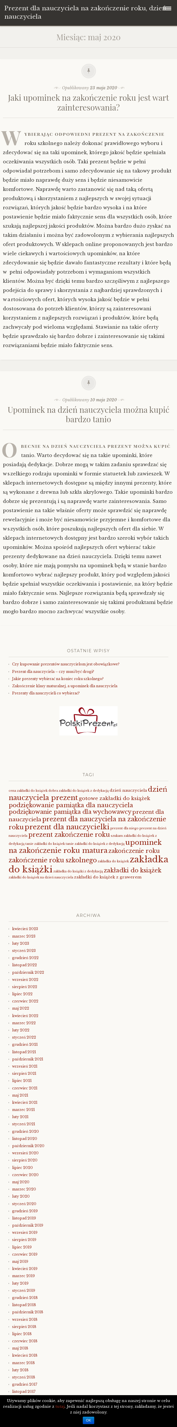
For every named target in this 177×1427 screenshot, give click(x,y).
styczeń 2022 (24, 1037)
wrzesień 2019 (24, 1232)
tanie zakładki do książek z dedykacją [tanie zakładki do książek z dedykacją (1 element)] (95, 844)
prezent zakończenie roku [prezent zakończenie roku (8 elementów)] (69, 835)
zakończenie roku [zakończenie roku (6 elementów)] (134, 850)
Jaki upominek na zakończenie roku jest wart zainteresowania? (88, 102)
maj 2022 (20, 1008)
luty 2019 (20, 1283)
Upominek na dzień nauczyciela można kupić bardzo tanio (88, 414)
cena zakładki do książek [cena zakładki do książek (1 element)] (28, 791)
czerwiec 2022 (25, 1001)
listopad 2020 (24, 1138)
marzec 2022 (24, 1023)
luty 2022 (20, 1030)
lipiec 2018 (22, 1334)
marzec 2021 (23, 1109)
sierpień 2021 (24, 1073)
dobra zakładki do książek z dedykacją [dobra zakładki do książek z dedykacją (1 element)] (78, 791)
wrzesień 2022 (25, 979)
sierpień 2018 (24, 1327)
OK (88, 1420)
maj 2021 (20, 1095)
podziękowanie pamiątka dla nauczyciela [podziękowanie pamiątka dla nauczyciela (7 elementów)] (71, 805)
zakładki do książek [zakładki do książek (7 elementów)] (132, 870)
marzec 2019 (23, 1276)
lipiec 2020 (22, 1167)
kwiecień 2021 (24, 1102)
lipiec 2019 (22, 1247)
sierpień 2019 (24, 1240)
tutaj (60, 1406)
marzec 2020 (24, 1189)
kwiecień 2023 (25, 929)
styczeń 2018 (23, 1377)
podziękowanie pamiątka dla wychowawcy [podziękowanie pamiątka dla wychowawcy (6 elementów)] (70, 811)
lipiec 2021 (22, 1081)
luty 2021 (20, 1117)
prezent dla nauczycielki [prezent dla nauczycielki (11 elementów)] (67, 827)
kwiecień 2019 (24, 1269)
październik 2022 (28, 972)
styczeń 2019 (23, 1290)
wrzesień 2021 (24, 1066)
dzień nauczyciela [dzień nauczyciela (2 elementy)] (128, 790)
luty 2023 (20, 943)
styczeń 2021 (23, 1124)
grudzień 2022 (25, 958)
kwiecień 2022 (25, 1016)
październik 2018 (27, 1312)
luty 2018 (20, 1370)
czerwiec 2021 (24, 1088)
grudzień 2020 (25, 1131)
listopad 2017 (23, 1391)
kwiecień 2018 (24, 1355)
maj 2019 (20, 1261)
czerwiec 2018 (24, 1341)
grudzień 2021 (25, 1044)
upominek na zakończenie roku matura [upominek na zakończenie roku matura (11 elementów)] (85, 846)
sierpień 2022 (24, 987)
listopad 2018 (24, 1305)
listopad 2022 (24, 965)
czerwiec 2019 (24, 1254)
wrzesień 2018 (24, 1319)
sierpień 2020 (24, 1160)
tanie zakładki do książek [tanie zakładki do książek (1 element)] (45, 844)
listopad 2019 (24, 1218)
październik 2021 (27, 1059)
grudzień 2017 (24, 1384)
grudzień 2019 (25, 1211)
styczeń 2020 (24, 1204)
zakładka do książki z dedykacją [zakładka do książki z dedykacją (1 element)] (78, 871)
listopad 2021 (24, 1052)
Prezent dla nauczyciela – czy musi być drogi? (53, 671)
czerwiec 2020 (25, 1175)
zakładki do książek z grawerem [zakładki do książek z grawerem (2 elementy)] (108, 877)
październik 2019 (27, 1225)
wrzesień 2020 (25, 1153)
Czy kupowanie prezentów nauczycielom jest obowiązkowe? (65, 664)
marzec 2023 (23, 936)
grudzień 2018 (25, 1298)
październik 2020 (28, 1146)
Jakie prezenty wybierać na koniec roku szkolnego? (57, 679)
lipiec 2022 (22, 994)
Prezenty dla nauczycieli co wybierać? (46, 693)
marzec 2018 (23, 1363)
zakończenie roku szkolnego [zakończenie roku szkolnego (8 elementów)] (53, 860)
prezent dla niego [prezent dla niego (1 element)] (124, 828)
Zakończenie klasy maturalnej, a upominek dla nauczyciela (64, 686)
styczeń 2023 (24, 950)
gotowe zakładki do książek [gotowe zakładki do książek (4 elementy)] (114, 798)
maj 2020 (20, 1182)
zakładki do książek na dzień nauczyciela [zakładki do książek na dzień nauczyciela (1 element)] (41, 877)
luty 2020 (21, 1196)
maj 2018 (20, 1348)
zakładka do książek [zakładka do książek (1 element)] (113, 861)
